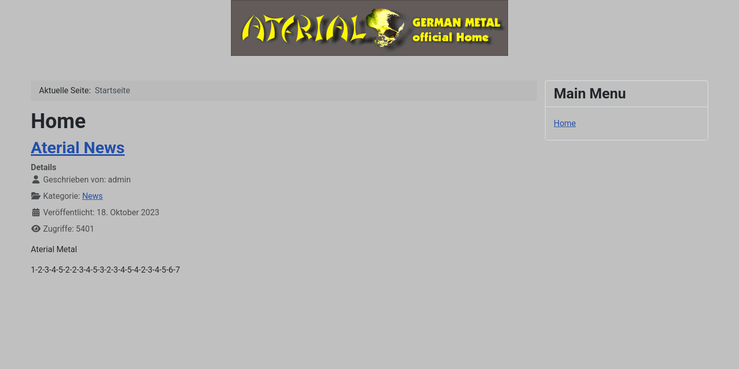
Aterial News (78, 147)
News (92, 196)
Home (565, 123)
